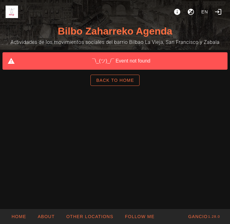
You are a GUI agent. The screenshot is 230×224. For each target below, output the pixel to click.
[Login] (218, 12)
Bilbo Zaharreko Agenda (115, 31)
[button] (89, 216)
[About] (177, 12)
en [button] (204, 11)
